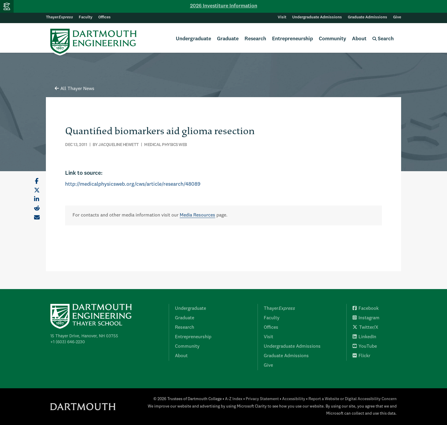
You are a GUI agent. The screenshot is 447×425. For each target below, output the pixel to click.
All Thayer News (74, 88)
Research (255, 38)
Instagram (366, 318)
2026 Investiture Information (223, 6)
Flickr (361, 356)
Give (397, 17)
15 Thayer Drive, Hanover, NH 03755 (84, 336)
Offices (104, 17)
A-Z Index (233, 399)
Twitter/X (365, 327)
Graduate (228, 38)
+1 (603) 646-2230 (67, 342)
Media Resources (197, 215)
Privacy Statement (262, 399)
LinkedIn (364, 337)
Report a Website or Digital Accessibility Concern (352, 399)
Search (383, 38)
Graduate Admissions (367, 17)
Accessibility (293, 399)
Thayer (59, 17)
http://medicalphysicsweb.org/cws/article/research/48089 (132, 184)
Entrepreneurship (292, 38)
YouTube (365, 346)
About (359, 38)
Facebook (366, 308)
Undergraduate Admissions (317, 17)
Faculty (85, 17)
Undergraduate (193, 38)
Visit (282, 17)
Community (332, 38)
